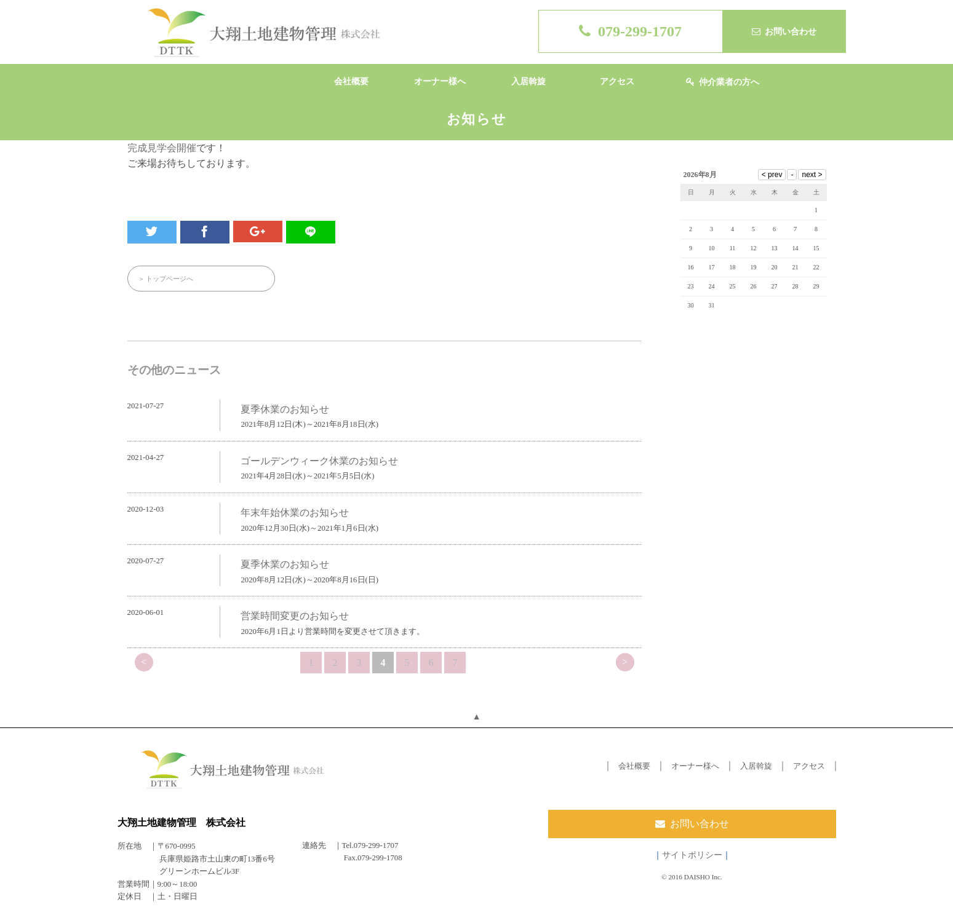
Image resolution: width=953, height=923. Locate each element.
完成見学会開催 (161, 148)
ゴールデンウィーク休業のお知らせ (319, 461)
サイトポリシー (692, 855)
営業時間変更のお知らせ (295, 616)
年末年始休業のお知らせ (295, 512)
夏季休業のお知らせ (285, 409)
